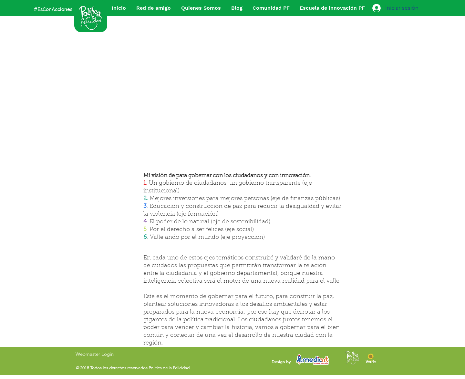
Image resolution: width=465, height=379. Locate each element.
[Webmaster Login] (94, 354)
